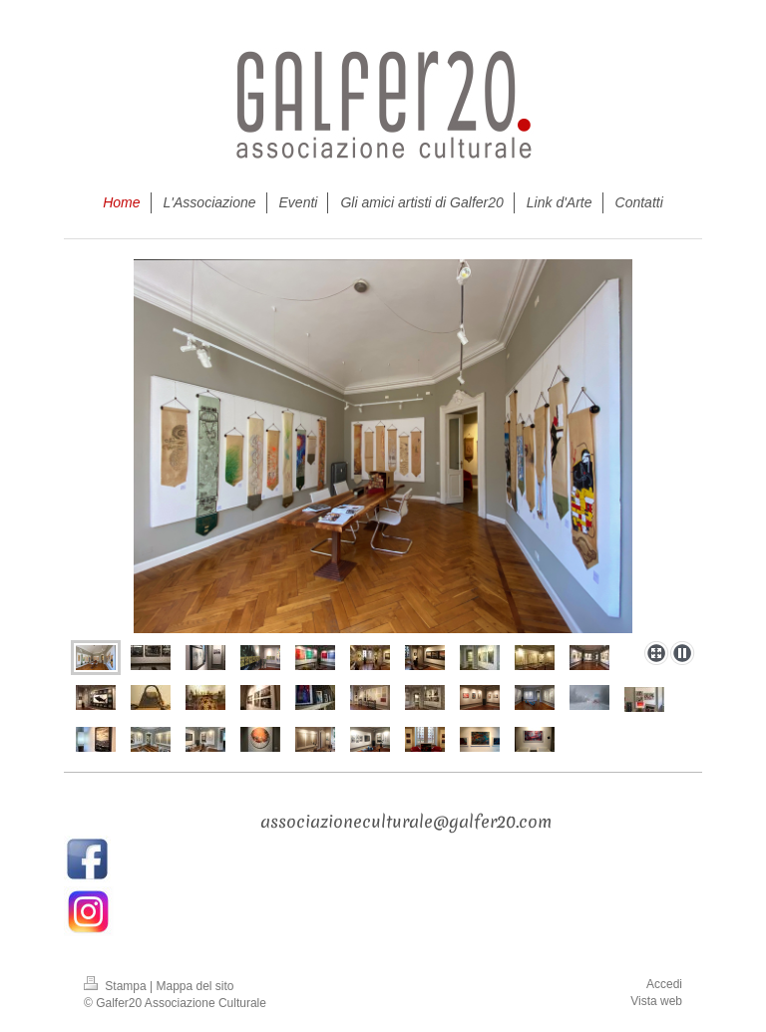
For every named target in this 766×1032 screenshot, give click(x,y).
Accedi (664, 984)
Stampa (117, 986)
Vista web (656, 1001)
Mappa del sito (195, 986)
